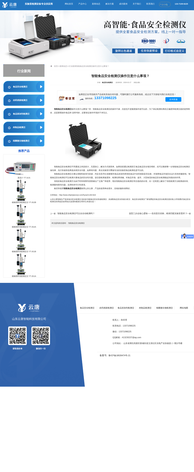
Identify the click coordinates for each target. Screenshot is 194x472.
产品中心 (82, 4)
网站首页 (69, 4)
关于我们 (137, 4)
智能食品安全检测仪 (76, 223)
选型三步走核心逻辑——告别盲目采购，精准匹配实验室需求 (157, 213)
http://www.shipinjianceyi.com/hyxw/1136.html (77, 195)
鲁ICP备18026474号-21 (119, 355)
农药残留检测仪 (17, 100)
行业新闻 (72, 66)
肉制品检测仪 (16, 127)
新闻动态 (96, 4)
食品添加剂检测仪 (18, 114)
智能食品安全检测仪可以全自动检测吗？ (76, 213)
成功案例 (123, 4)
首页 (56, 66)
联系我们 (150, 4)
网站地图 (184, 308)
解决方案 (110, 4)
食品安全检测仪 (17, 87)
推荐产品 (24, 151)
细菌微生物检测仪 (18, 141)
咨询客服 (173, 99)
